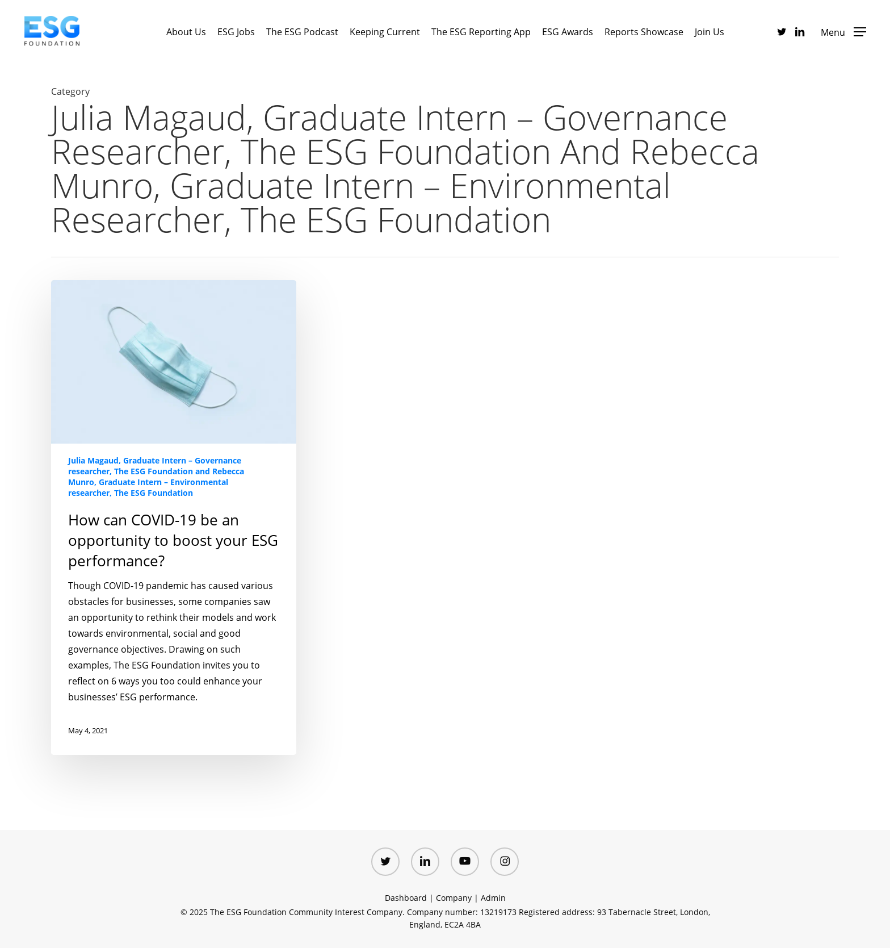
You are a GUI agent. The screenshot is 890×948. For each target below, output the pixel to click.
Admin (493, 897)
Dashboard (406, 897)
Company (454, 897)
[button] (843, 31)
